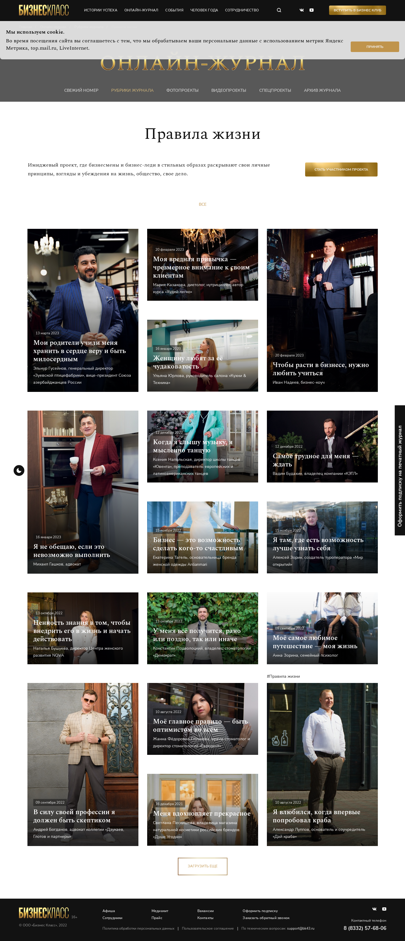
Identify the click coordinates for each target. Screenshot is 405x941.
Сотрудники (112, 918)
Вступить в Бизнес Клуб (357, 10)
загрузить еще (203, 866)
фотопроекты (182, 90)
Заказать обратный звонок (266, 918)
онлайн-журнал (141, 10)
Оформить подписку (260, 911)
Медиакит (160, 911)
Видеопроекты (228, 90)
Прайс (157, 918)
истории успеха (100, 10)
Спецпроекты (275, 90)
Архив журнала (322, 90)
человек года (204, 10)
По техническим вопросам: (277, 928)
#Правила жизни (283, 676)
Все (202, 204)
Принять (374, 46)
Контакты (205, 918)
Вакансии (205, 911)
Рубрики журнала (132, 90)
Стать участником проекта (341, 169)
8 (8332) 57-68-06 (365, 928)
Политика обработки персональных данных (138, 928)
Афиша (108, 911)
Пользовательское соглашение (208, 928)
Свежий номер (81, 90)
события (174, 10)
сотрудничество (242, 10)
